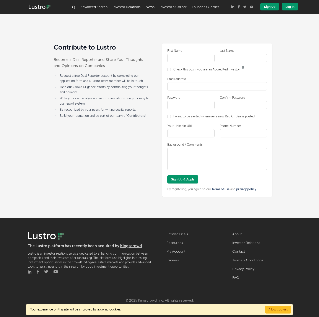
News (150, 7)
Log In (290, 6)
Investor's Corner (173, 7)
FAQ (235, 278)
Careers (172, 260)
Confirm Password (232, 97)
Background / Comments (184, 144)
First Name (174, 50)
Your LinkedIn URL (179, 126)
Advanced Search (93, 7)
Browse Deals (177, 234)
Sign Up (269, 6)
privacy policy (246, 189)
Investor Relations (126, 7)
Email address (176, 79)
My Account (175, 252)
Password (173, 97)
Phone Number (230, 126)
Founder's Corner (205, 7)
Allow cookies (278, 309)
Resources (174, 243)
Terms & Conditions (247, 260)
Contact (238, 252)
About (237, 234)
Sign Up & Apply (183, 179)
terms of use (220, 189)
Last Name (227, 50)
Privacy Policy (243, 269)
